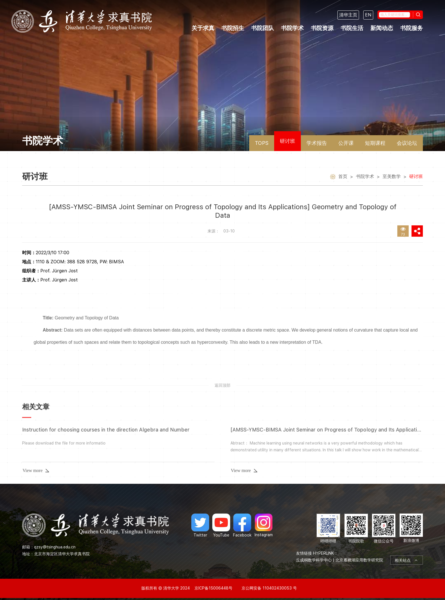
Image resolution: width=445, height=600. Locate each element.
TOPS (261, 143)
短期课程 (375, 143)
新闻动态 (381, 28)
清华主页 (348, 15)
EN (368, 15)
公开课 (346, 143)
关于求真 (203, 28)
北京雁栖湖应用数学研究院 (359, 560)
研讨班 (287, 141)
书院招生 (232, 28)
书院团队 (262, 28)
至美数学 (392, 178)
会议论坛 (407, 143)
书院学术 (292, 28)
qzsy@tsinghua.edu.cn (54, 547)
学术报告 (317, 143)
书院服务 (411, 28)
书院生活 (352, 28)
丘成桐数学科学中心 (314, 560)
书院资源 (322, 28)
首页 (342, 178)
